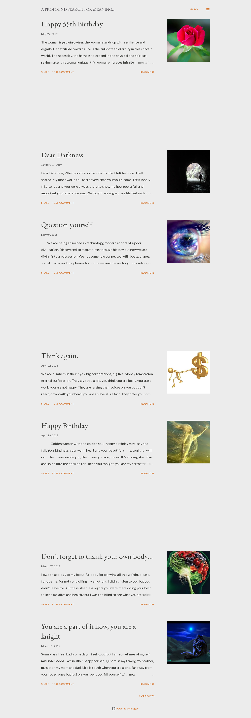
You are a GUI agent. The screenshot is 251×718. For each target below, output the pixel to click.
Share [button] (45, 72)
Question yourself (66, 224)
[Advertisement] (97, 112)
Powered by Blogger (125, 708)
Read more (147, 72)
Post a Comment (63, 72)
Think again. (59, 355)
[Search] (194, 9)
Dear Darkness (62, 155)
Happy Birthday (64, 425)
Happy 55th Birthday (72, 24)
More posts (146, 696)
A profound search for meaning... (78, 9)
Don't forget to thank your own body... (97, 556)
